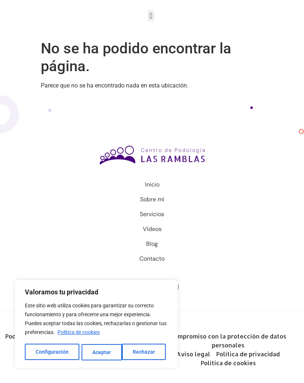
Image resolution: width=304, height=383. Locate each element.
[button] (151, 16)
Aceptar (148, 352)
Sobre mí (152, 199)
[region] (96, 324)
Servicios (152, 214)
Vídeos (152, 229)
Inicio (152, 184)
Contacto (152, 259)
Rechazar (104, 352)
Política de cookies (78, 334)
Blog (152, 244)
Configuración (52, 352)
